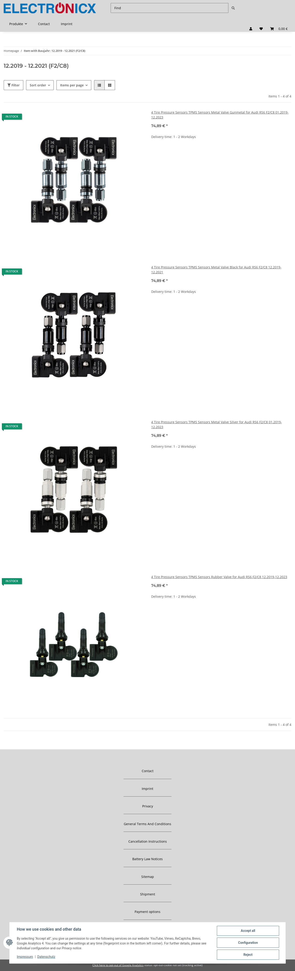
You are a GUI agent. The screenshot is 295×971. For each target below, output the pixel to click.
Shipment (147, 894)
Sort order (38, 85)
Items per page (72, 85)
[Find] (169, 8)
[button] (251, 29)
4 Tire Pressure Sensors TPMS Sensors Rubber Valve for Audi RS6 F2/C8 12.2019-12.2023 (219, 577)
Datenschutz (46, 957)
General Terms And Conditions (147, 824)
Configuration (248, 943)
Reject (248, 954)
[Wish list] (261, 29)
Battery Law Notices (147, 859)
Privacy (147, 806)
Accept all (248, 931)
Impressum (25, 957)
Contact (44, 24)
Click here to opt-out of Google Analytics (118, 965)
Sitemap (147, 876)
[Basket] (278, 29)
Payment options (147, 911)
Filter (13, 85)
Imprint (66, 24)
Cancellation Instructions (147, 841)
